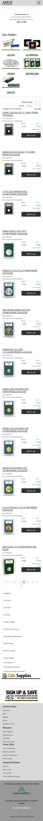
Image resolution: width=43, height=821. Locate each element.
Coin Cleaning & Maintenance (12, 636)
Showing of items (12, 109)
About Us (6, 766)
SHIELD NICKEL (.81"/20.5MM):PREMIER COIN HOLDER (19, 548)
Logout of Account (9, 742)
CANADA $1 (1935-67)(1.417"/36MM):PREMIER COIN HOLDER (19, 272)
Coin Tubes (6, 615)
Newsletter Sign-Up (9, 752)
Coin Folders (7, 600)
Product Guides (7, 758)
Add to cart (31, 135)
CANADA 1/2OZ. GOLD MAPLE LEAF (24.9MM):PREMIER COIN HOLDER (15, 429)
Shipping (5, 717)
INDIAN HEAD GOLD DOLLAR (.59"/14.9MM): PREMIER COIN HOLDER (18, 153)
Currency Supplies (8, 658)
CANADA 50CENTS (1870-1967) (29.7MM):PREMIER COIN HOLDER (14, 232)
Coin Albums (7, 593)
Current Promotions (9, 748)
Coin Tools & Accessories (11, 629)
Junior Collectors (8, 662)
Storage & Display (9, 622)
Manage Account (8, 735)
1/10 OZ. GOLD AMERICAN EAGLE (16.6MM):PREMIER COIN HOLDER (14, 193)
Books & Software (9, 651)
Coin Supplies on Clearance (11, 667)
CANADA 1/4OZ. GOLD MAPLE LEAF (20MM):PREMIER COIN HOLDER (15, 390)
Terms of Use (7, 769)
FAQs (4, 714)
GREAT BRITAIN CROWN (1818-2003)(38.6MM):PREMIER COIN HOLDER (16, 311)
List (39, 109)
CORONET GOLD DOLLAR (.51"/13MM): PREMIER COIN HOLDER (20, 114)
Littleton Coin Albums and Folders (14, 671)
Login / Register (7, 731)
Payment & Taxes (8, 724)
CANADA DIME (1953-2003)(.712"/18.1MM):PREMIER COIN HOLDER (17, 350)
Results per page (27, 102)
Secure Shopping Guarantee (11, 776)
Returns (5, 720)
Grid (36, 109)
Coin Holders (7, 607)
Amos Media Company (27, 816)
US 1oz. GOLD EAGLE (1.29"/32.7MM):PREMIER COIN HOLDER (19, 508)
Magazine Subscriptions (10, 755)
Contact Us (6, 710)
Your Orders (6, 738)
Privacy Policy (7, 773)
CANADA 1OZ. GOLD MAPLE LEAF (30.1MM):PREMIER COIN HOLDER (14, 469)
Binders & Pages (8, 643)
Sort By (21, 106)
